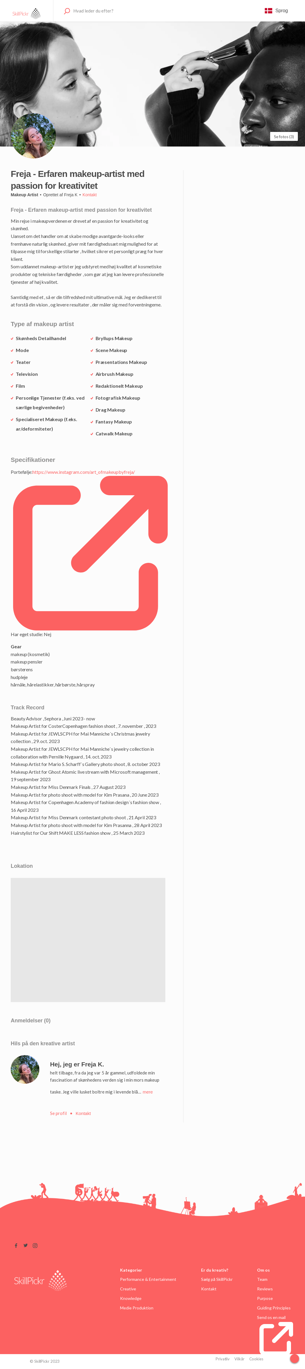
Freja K (70, 194)
